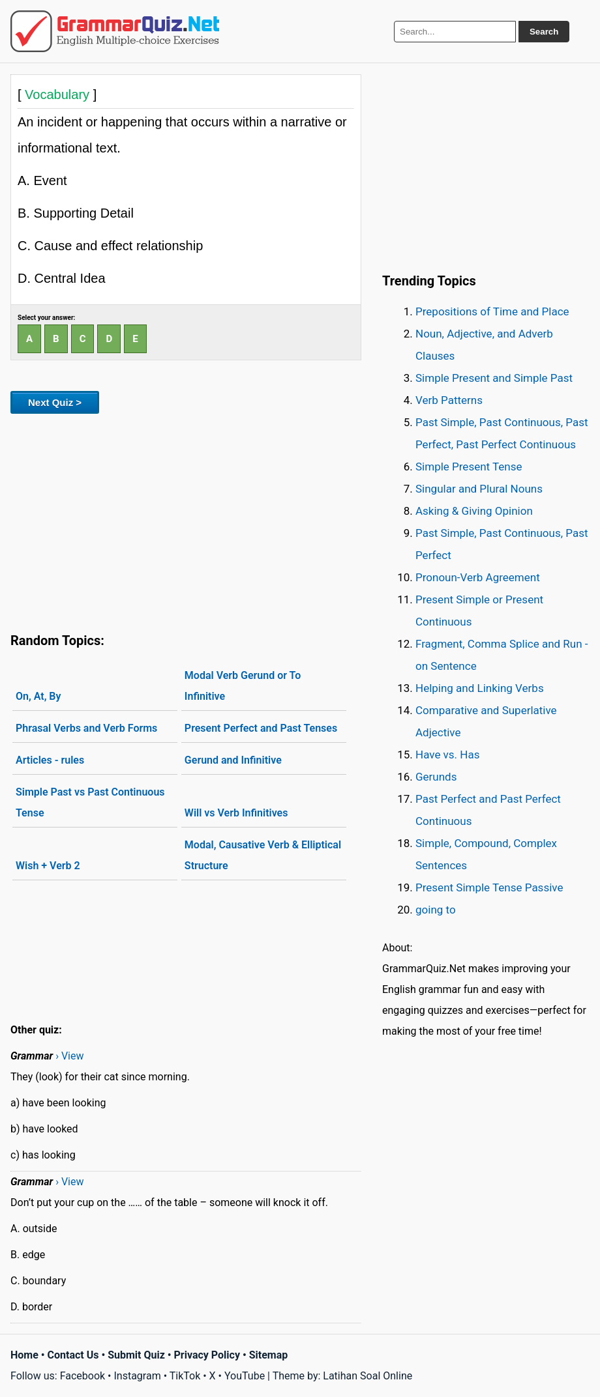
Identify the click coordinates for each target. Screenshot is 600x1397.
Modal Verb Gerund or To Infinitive (243, 685)
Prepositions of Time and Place (492, 311)
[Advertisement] (186, 520)
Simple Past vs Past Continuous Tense (90, 802)
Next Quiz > (55, 402)
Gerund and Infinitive (233, 760)
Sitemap (268, 1355)
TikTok (185, 1376)
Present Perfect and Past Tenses (261, 728)
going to (435, 909)
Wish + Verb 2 (48, 865)
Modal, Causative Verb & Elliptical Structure (263, 855)
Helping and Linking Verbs (479, 688)
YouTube (244, 1376)
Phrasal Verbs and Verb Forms (86, 728)
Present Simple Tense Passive (489, 887)
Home (24, 1355)
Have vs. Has (447, 754)
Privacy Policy (207, 1355)
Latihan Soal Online (367, 1376)
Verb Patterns (449, 400)
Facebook (82, 1376)
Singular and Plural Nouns (479, 488)
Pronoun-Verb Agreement (477, 577)
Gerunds (436, 776)
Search (544, 31)
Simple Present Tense (468, 466)
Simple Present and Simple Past (494, 377)
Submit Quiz (136, 1355)
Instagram (136, 1376)
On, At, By (38, 696)
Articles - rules (50, 760)
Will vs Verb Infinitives (236, 813)
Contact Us (73, 1355)
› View (69, 1056)
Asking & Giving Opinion (474, 510)
